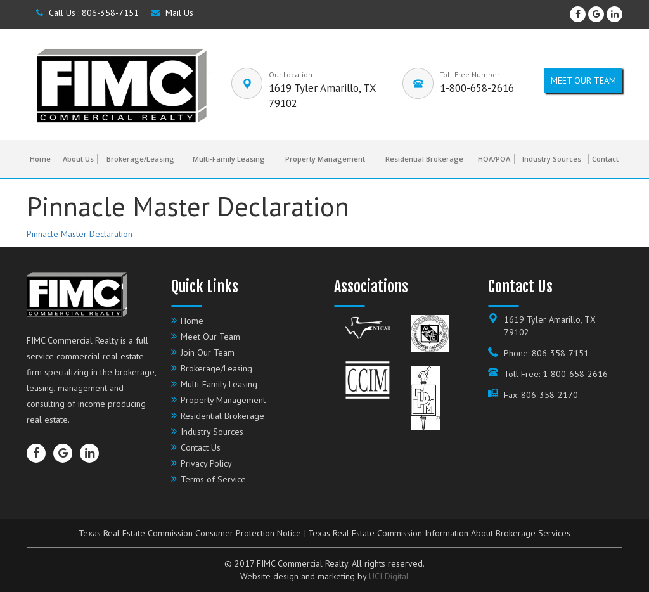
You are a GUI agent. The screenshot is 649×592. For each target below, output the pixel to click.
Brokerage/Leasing (140, 159)
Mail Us (172, 12)
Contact (605, 159)
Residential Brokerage (424, 159)
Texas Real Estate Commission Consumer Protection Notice (190, 533)
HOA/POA (494, 159)
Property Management (325, 159)
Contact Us (201, 447)
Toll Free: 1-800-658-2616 (556, 374)
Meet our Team (583, 80)
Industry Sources (551, 159)
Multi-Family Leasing (229, 159)
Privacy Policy (206, 463)
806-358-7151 (110, 12)
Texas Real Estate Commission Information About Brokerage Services (439, 533)
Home (40, 159)
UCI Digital (389, 576)
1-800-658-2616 (477, 88)
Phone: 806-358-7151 (546, 353)
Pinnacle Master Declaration (79, 234)
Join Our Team (208, 352)
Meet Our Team (210, 336)
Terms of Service (213, 479)
